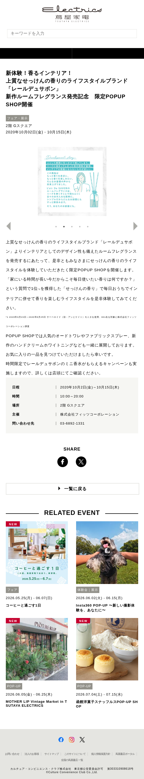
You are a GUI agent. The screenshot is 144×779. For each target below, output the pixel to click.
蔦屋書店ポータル (124, 753)
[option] (72, 181)
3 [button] (72, 226)
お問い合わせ (12, 753)
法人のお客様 (32, 753)
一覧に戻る (75, 488)
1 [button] (56, 226)
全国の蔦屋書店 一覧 (72, 760)
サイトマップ (51, 753)
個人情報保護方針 (100, 753)
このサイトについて (75, 753)
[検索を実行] (129, 35)
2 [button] (64, 226)
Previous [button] (6, 226)
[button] (36, 53)
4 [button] (79, 226)
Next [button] (137, 226)
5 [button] (87, 226)
